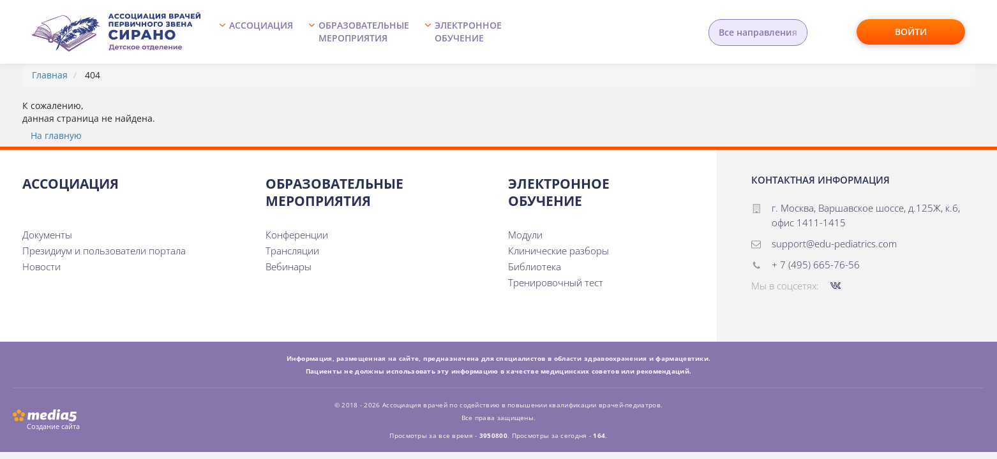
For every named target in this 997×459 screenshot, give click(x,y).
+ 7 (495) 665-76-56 (816, 264)
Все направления (758, 32)
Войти (911, 32)
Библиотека (534, 266)
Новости (41, 266)
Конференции (297, 234)
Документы (47, 234)
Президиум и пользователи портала (104, 250)
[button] (259, 32)
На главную (56, 135)
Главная (50, 75)
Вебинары (288, 266)
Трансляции (292, 250)
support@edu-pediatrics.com (834, 243)
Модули (525, 234)
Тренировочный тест (555, 282)
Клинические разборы (558, 250)
